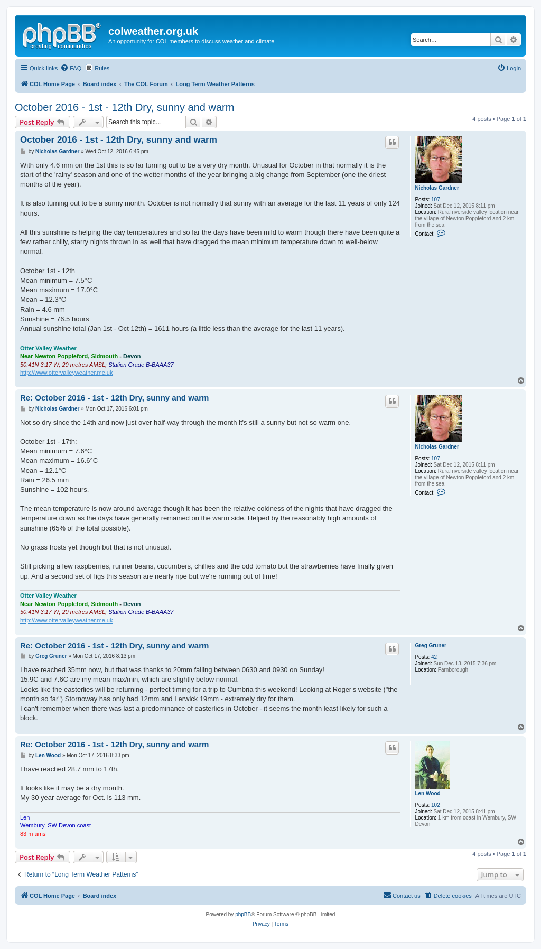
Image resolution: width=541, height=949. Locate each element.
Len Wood (427, 793)
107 (435, 199)
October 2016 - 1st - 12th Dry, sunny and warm (124, 107)
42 (434, 657)
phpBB (243, 914)
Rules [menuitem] (102, 68)
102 (435, 805)
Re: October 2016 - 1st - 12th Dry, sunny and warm (114, 397)
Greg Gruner (430, 645)
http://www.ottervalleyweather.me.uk (66, 372)
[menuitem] (70, 68)
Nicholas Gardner (437, 188)
